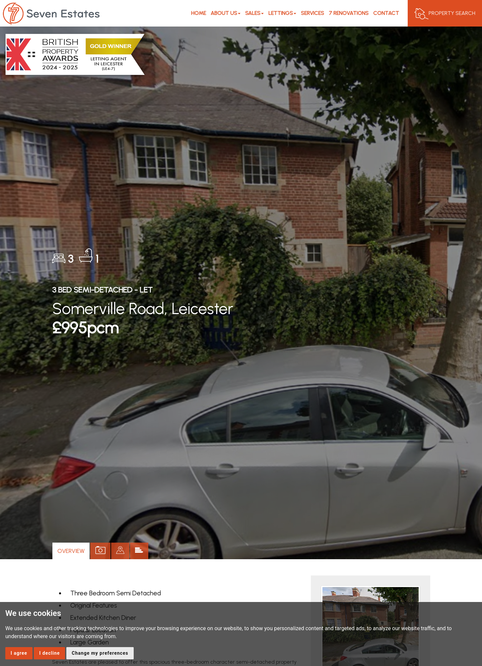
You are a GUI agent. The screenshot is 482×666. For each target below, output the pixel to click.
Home (198, 13)
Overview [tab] (71, 550)
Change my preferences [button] (100, 653)
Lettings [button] (282, 13)
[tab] (120, 551)
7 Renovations (349, 13)
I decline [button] (49, 653)
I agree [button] (19, 653)
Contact (386, 13)
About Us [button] (226, 13)
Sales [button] (254, 13)
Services (312, 13)
